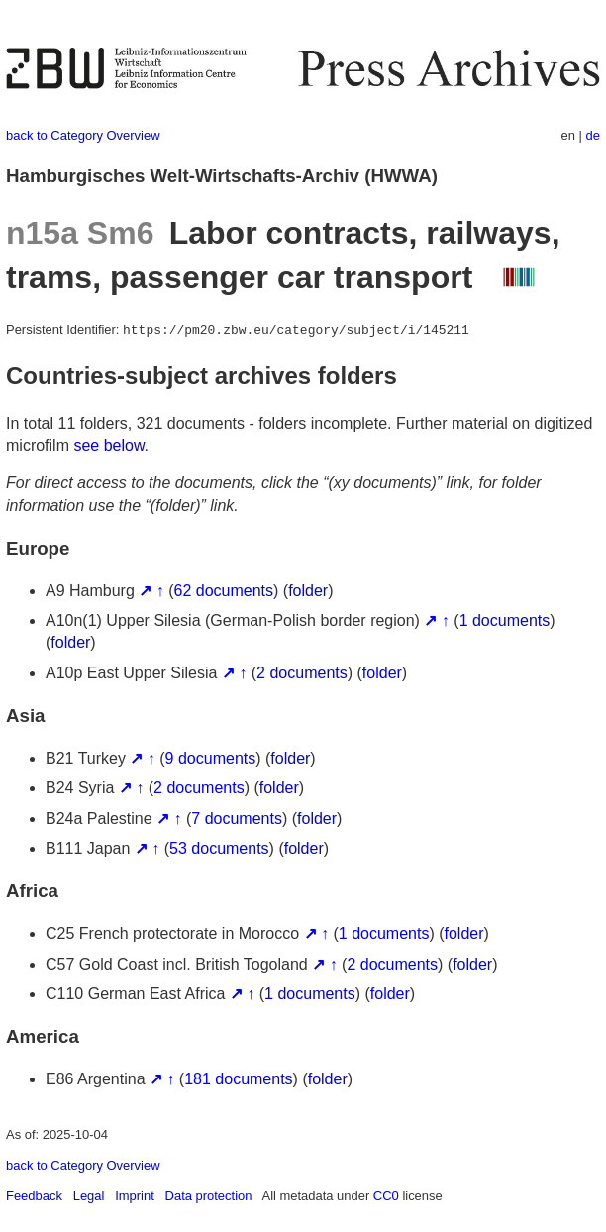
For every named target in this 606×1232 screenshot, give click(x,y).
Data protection (208, 1195)
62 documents (224, 590)
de (593, 135)
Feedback (34, 1195)
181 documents (238, 1079)
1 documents (505, 620)
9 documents (210, 758)
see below (108, 445)
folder (308, 590)
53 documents (219, 848)
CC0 (386, 1195)
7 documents (236, 818)
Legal (89, 1195)
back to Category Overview (83, 135)
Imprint (134, 1195)
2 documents (302, 673)
